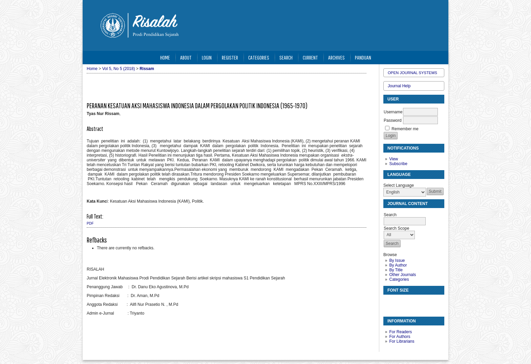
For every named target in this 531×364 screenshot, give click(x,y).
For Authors (399, 336)
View (393, 159)
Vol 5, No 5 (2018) (118, 68)
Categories (399, 279)
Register (230, 57)
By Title (395, 270)
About (186, 57)
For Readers (400, 331)
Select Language (398, 185)
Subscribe (398, 163)
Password (393, 120)
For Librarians (401, 341)
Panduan (363, 57)
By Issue (397, 260)
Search (286, 57)
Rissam (147, 68)
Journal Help (399, 86)
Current (310, 57)
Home (165, 57)
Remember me (404, 129)
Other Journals (402, 274)
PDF (90, 223)
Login (207, 57)
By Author (398, 265)
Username (393, 112)
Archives (336, 57)
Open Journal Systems (412, 73)
